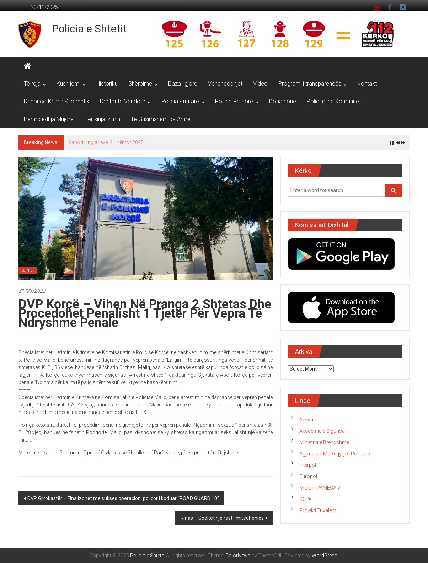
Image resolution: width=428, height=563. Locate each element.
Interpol (307, 465)
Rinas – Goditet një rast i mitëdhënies (222, 518)
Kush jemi (68, 83)
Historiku (107, 83)
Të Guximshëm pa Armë (161, 119)
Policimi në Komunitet (334, 101)
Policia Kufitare (180, 101)
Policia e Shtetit (89, 28)
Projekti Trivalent (317, 510)
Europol (308, 476)
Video (260, 83)
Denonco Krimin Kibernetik (56, 101)
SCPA (305, 499)
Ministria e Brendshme (324, 442)
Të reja (32, 83)
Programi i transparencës (309, 83)
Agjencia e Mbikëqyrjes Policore (334, 454)
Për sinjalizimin (102, 119)
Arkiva (306, 419)
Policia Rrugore (234, 101)
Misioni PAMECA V (320, 488)
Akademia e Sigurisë (321, 431)
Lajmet (27, 270)
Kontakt (367, 83)
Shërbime (140, 83)
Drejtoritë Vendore (122, 101)
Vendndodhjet (225, 83)
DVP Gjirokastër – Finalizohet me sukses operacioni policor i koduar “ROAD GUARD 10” (123, 498)
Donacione (282, 101)
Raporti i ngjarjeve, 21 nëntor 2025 (106, 142)
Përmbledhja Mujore (49, 119)
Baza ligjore (182, 83)
